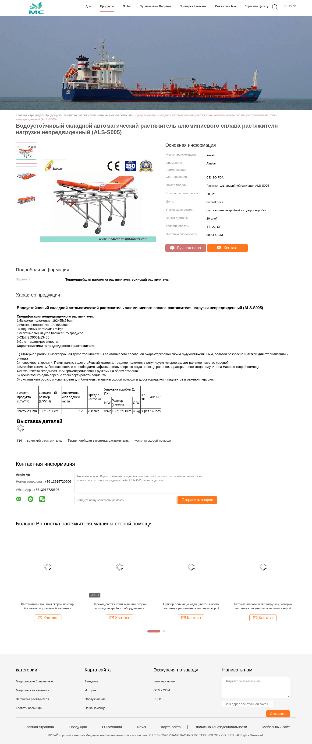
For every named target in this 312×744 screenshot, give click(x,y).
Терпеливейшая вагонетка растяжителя (98, 440)
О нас (127, 6)
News (141, 727)
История (90, 690)
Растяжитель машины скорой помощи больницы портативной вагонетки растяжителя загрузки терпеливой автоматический (47, 606)
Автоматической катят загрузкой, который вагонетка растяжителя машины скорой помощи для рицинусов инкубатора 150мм (263, 606)
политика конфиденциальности (221, 727)
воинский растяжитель (44, 440)
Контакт (227, 248)
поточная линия (164, 681)
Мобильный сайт (276, 727)
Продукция (78, 727)
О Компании (112, 727)
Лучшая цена (185, 248)
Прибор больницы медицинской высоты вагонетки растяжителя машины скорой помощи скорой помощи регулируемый (191, 606)
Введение (91, 681)
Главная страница (39, 727)
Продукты (107, 6)
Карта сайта (171, 727)
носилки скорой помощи (153, 440)
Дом (89, 6)
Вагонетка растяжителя (32, 699)
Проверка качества (193, 6)
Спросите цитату (256, 6)
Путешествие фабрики (155, 6)
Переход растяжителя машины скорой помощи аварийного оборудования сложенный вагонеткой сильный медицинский (119, 606)
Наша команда (95, 708)
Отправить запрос (197, 500)
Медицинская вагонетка (33, 690)
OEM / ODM (161, 690)
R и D (157, 699)
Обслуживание (95, 699)
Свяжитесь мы (225, 6)
